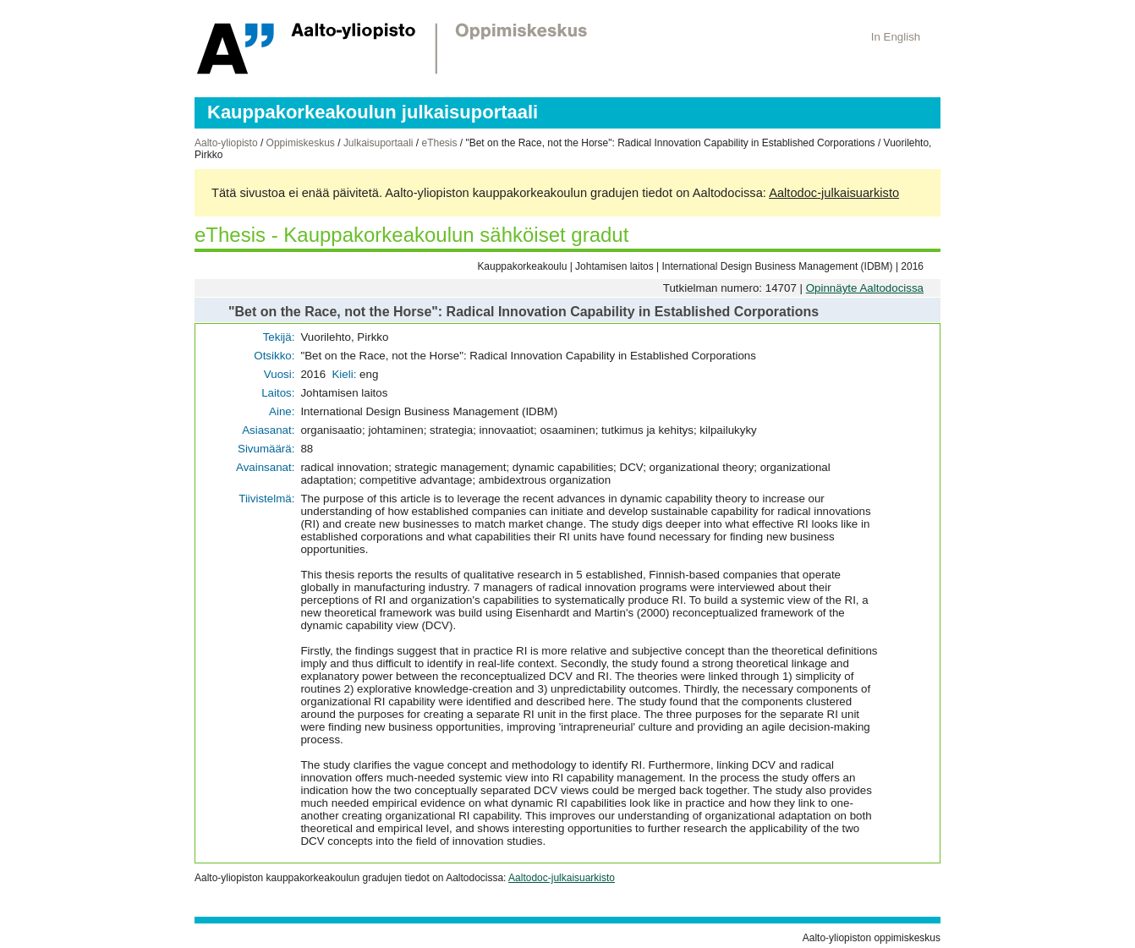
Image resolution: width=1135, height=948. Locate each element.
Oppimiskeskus (300, 143)
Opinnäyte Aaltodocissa (865, 288)
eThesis (439, 143)
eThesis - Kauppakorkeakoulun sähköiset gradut (411, 234)
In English (896, 36)
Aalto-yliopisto (226, 143)
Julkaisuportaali (378, 143)
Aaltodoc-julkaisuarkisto (834, 193)
